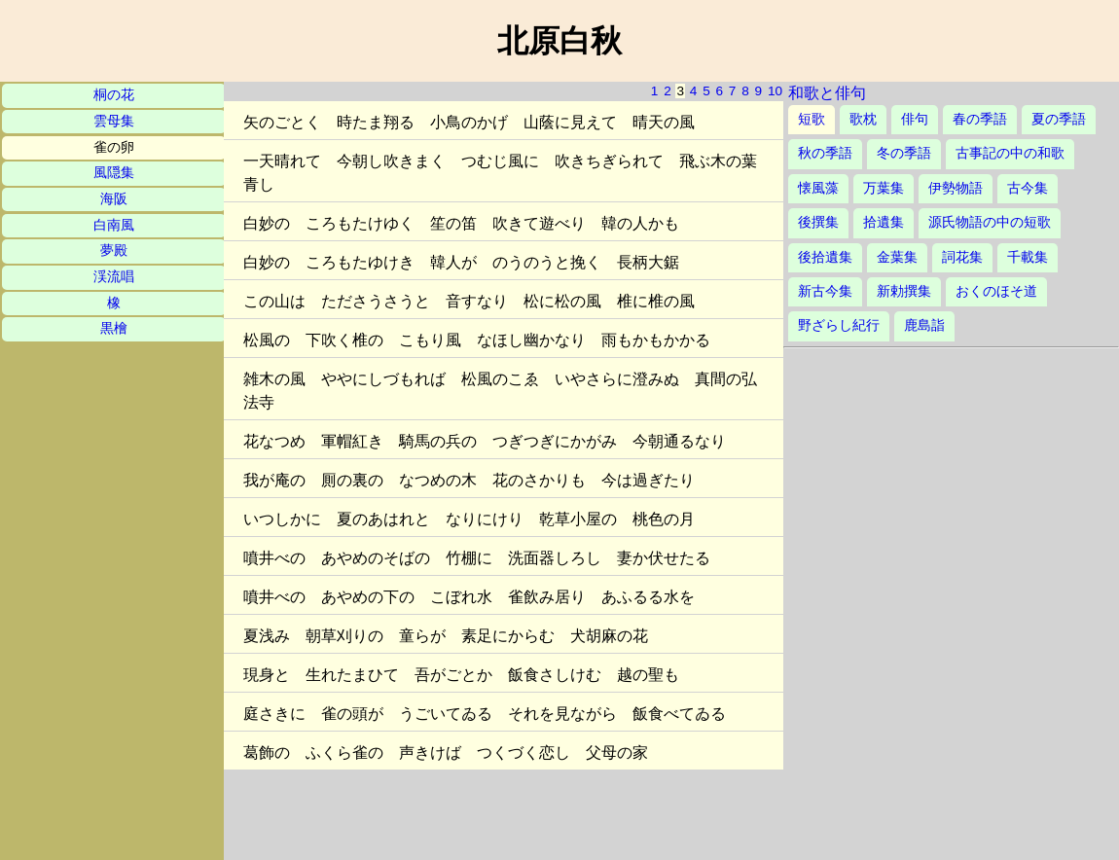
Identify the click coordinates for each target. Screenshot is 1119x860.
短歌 (811, 119)
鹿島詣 (924, 325)
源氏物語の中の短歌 (989, 222)
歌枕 (863, 119)
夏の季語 (1058, 119)
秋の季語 (825, 153)
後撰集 (818, 222)
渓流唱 (113, 276)
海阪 (113, 199)
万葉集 (883, 188)
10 (775, 91)
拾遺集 (883, 222)
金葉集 (897, 257)
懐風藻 (818, 188)
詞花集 (962, 257)
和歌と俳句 (827, 93)
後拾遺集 (825, 257)
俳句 (914, 119)
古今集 (1027, 188)
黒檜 (113, 328)
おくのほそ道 (996, 291)
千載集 (1027, 257)
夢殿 (113, 250)
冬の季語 (904, 153)
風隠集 (113, 172)
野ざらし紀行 (839, 325)
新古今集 (825, 291)
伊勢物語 (955, 188)
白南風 (113, 225)
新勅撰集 (904, 291)
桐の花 (113, 95)
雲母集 (113, 121)
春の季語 (980, 119)
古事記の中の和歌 (1010, 153)
